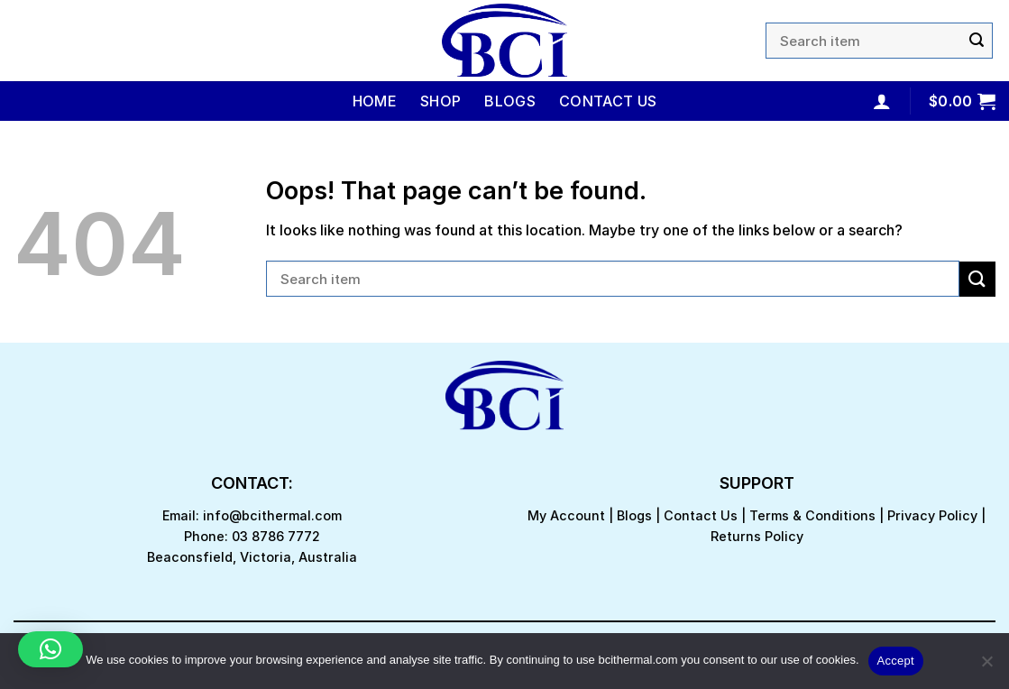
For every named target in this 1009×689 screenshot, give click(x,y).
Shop (440, 101)
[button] (50, 649)
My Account (566, 515)
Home (375, 101)
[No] (986, 666)
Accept (895, 660)
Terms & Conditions (812, 515)
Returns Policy (757, 536)
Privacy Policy (932, 515)
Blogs (510, 101)
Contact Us (607, 101)
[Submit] (976, 40)
